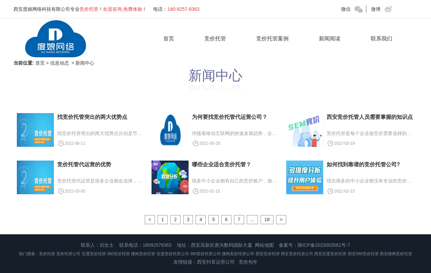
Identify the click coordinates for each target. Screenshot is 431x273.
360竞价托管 (118, 253)
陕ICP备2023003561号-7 (324, 245)
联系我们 (381, 38)
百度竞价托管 (94, 253)
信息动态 (59, 63)
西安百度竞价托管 (330, 253)
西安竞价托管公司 (297, 253)
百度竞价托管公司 (173, 253)
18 (267, 219)
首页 (168, 38)
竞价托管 (215, 38)
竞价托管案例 (272, 38)
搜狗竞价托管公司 (238, 253)
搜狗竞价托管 (143, 253)
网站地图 (264, 245)
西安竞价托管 (268, 253)
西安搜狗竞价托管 (396, 253)
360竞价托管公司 (205, 253)
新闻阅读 (329, 38)
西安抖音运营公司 (216, 262)
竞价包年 (248, 262)
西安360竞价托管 (363, 253)
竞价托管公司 (68, 253)
